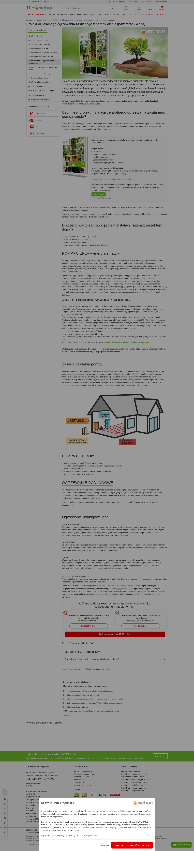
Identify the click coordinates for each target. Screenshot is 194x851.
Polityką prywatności (90, 836)
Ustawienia (104, 845)
